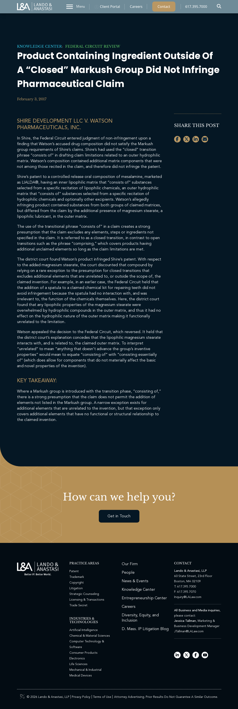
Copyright (76, 582)
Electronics (77, 658)
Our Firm (130, 564)
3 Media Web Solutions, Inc (22, 696)
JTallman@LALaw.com (189, 631)
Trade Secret (78, 605)
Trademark (76, 577)
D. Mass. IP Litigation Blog (145, 629)
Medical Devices (80, 675)
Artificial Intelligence (83, 630)
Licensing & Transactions (86, 599)
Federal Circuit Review (91, 46)
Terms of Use (102, 697)
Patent (74, 571)
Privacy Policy (81, 697)
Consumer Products (83, 652)
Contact (164, 7)
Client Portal (110, 7)
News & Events (135, 581)
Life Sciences (78, 664)
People (128, 573)
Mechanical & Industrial (85, 669)
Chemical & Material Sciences (89, 635)
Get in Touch (119, 516)
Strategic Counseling (84, 594)
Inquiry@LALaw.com (187, 597)
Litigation (76, 588)
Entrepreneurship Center (144, 598)
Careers (136, 7)
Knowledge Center (39, 46)
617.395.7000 (196, 7)
